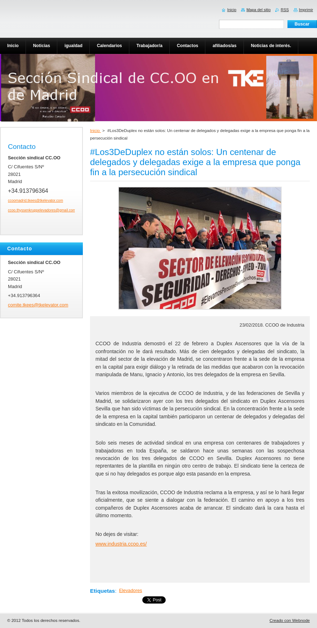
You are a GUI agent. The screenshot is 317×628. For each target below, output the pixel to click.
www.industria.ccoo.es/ (121, 544)
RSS (285, 10)
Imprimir (306, 10)
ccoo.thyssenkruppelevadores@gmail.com (42, 210)
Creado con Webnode (289, 620)
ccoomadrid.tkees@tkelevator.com (35, 200)
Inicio (95, 130)
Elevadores (130, 590)
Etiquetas (102, 591)
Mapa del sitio (258, 10)
